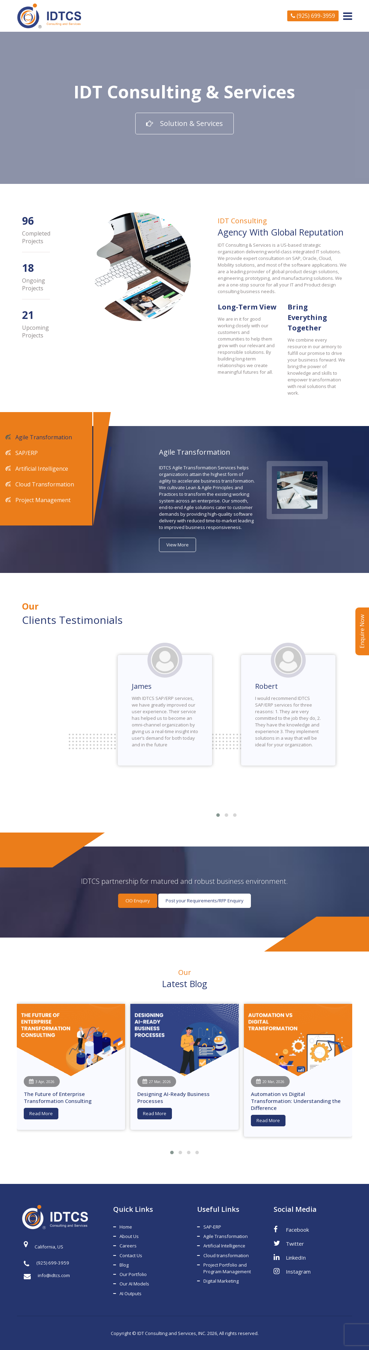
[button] (218, 815)
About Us (129, 1236)
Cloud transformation (226, 1255)
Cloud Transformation (44, 484)
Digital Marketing (221, 1280)
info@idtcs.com (47, 1275)
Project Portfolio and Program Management (227, 1267)
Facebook (291, 1229)
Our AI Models (134, 1283)
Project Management (42, 500)
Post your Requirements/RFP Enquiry (205, 900)
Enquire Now (362, 631)
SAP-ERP (212, 1227)
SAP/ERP (26, 453)
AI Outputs (131, 1293)
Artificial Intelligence (41, 468)
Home (126, 1227)
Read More (41, 1113)
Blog (124, 1264)
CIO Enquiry (137, 900)
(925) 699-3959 (313, 16)
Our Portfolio (133, 1274)
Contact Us (131, 1255)
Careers (128, 1246)
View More (177, 545)
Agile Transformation (43, 437)
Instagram (292, 1271)
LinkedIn (290, 1257)
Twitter (289, 1243)
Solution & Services (184, 123)
